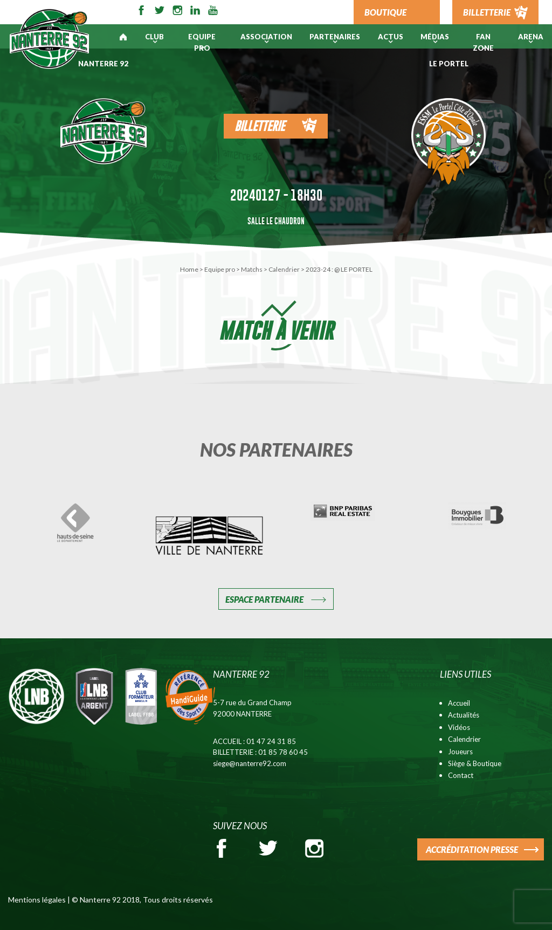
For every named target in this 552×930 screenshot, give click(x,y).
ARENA (530, 36)
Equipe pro (202, 42)
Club (154, 36)
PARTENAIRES (334, 36)
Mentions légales (37, 899)
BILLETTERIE (486, 12)
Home (189, 269)
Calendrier (284, 269)
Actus (390, 36)
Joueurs (460, 751)
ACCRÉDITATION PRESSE (472, 849)
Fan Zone (483, 42)
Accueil (459, 703)
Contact (460, 775)
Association (266, 36)
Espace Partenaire (264, 599)
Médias (434, 36)
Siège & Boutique (474, 763)
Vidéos (459, 727)
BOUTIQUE (385, 12)
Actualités (463, 715)
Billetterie (259, 126)
